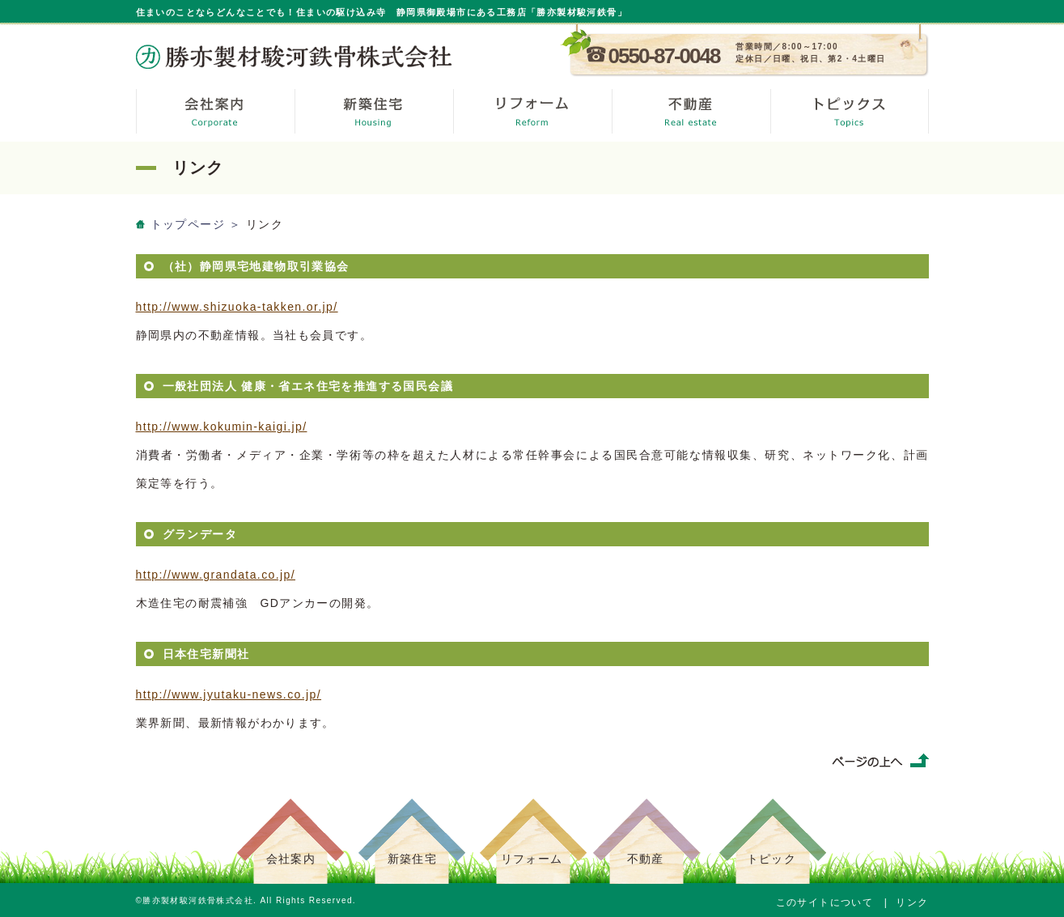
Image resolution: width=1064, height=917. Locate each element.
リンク (912, 902)
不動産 (645, 858)
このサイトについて (825, 902)
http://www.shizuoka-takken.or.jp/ (237, 306)
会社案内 (291, 858)
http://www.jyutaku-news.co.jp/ (229, 694)
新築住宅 (413, 858)
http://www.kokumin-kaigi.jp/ (221, 426)
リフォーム (532, 858)
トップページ (187, 224)
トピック (772, 858)
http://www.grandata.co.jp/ (216, 574)
